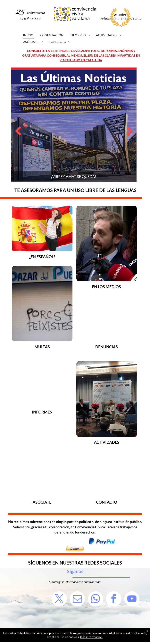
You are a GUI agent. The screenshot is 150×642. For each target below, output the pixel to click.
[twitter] (59, 599)
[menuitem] (28, 35)
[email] (77, 599)
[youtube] (131, 599)
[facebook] (113, 599)
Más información (91, 637)
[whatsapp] (95, 599)
